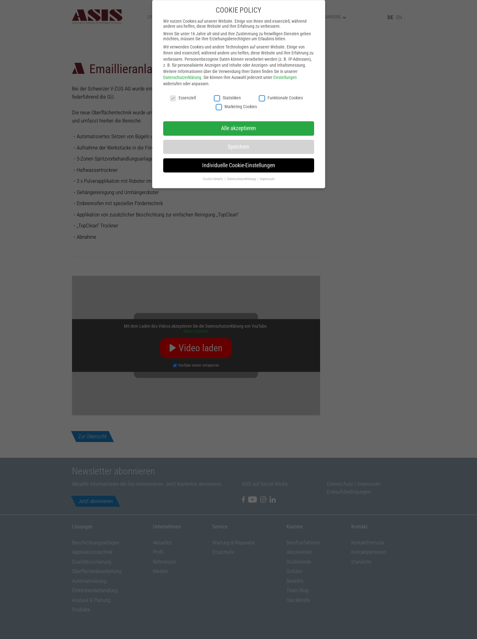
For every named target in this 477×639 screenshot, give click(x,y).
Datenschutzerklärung (182, 64)
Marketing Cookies (236, 93)
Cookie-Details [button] (213, 166)
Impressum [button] (267, 166)
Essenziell (183, 85)
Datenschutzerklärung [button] (242, 166)
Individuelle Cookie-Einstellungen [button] (238, 153)
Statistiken (227, 85)
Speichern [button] (238, 134)
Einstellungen (285, 64)
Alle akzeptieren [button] (238, 115)
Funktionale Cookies (281, 85)
